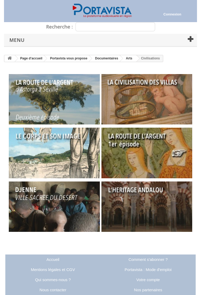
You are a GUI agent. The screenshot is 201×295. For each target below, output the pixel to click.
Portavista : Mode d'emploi (148, 269)
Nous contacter (52, 290)
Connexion (172, 14)
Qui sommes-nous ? (53, 279)
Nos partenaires (148, 290)
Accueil (53, 259)
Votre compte (148, 279)
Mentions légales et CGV (53, 269)
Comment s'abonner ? (148, 259)
